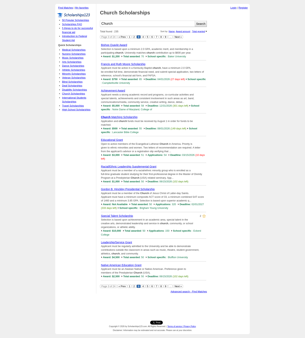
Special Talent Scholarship (117, 215)
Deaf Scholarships (72, 85)
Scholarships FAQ (72, 24)
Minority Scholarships (74, 73)
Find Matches (65, 7)
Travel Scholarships (73, 105)
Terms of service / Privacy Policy (181, 326)
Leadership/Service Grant (116, 242)
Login (234, 7)
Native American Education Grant (121, 265)
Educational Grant (112, 139)
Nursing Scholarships (74, 53)
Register (243, 7)
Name (172, 31)
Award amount (183, 31)
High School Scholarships (76, 109)
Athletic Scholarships (73, 69)
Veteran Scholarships (74, 77)
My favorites (82, 7)
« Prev (122, 36)
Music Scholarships (72, 57)
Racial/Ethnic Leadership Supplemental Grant (128, 166)
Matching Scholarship (119, 117)
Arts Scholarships (72, 61)
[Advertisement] (229, 69)
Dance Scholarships (73, 65)
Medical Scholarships (74, 49)
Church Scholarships (73, 93)
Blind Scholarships (72, 81)
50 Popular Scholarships (75, 20)
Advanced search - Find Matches (189, 291)
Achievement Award (113, 90)
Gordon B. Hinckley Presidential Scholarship (128, 189)
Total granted (198, 31)
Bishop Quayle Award (114, 45)
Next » (178, 36)
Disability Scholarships (74, 89)
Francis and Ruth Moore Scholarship (123, 64)
